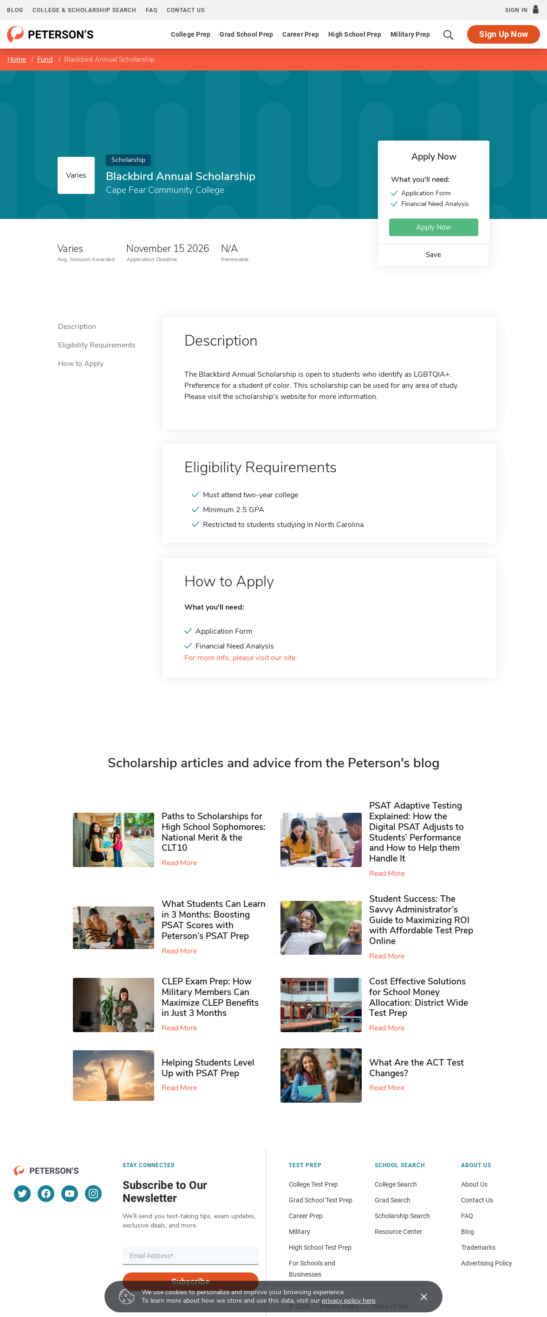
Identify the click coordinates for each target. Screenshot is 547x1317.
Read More (179, 863)
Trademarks (478, 1247)
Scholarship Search (402, 1216)
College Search (396, 1184)
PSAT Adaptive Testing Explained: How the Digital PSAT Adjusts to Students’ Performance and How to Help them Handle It (416, 832)
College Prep (190, 34)
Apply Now (433, 227)
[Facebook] (46, 1193)
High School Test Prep (320, 1247)
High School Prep (354, 34)
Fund (45, 59)
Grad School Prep (246, 34)
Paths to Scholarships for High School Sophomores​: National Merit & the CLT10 (214, 832)
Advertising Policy (486, 1263)
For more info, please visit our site (239, 658)
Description (77, 326)
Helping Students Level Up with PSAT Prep (208, 1068)
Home (16, 59)
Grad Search (392, 1200)
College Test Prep (313, 1184)
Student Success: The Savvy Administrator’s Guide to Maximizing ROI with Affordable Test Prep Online (421, 920)
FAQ (151, 10)
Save (433, 254)
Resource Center (398, 1231)
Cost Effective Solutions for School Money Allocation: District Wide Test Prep (418, 997)
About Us (474, 1184)
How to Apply (81, 364)
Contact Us (477, 1200)
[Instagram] (93, 1193)
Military (299, 1231)
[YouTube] (69, 1193)
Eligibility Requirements (97, 345)
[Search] (448, 34)
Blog (15, 10)
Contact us (186, 10)
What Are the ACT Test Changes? (416, 1068)
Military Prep (410, 34)
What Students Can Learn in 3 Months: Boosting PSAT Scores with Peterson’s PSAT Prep (214, 920)
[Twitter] (22, 1193)
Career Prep (300, 34)
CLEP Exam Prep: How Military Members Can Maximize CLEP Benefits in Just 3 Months (210, 997)
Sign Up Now (503, 34)
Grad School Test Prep (320, 1200)
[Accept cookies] (417, 1297)
